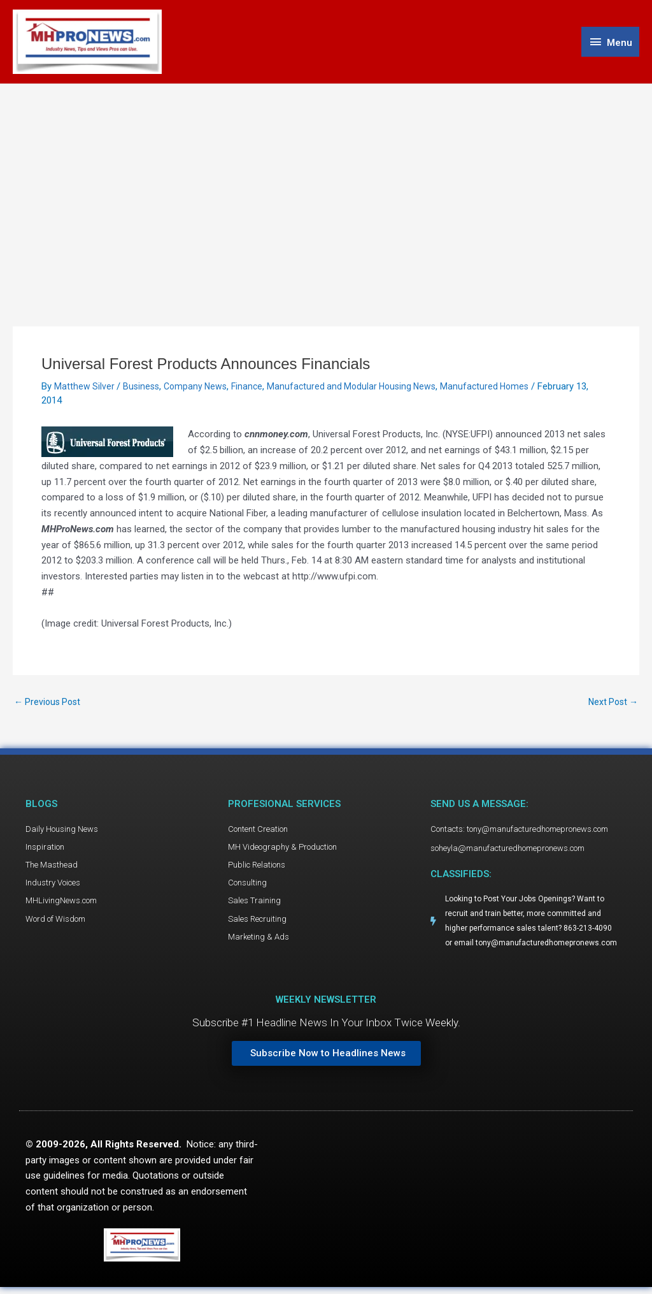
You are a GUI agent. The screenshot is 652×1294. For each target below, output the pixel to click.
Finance (253, 389)
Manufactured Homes (500, 389)
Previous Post (49, 705)
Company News (200, 389)
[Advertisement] (326, 183)
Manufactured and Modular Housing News (362, 389)
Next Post (611, 705)
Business (143, 389)
